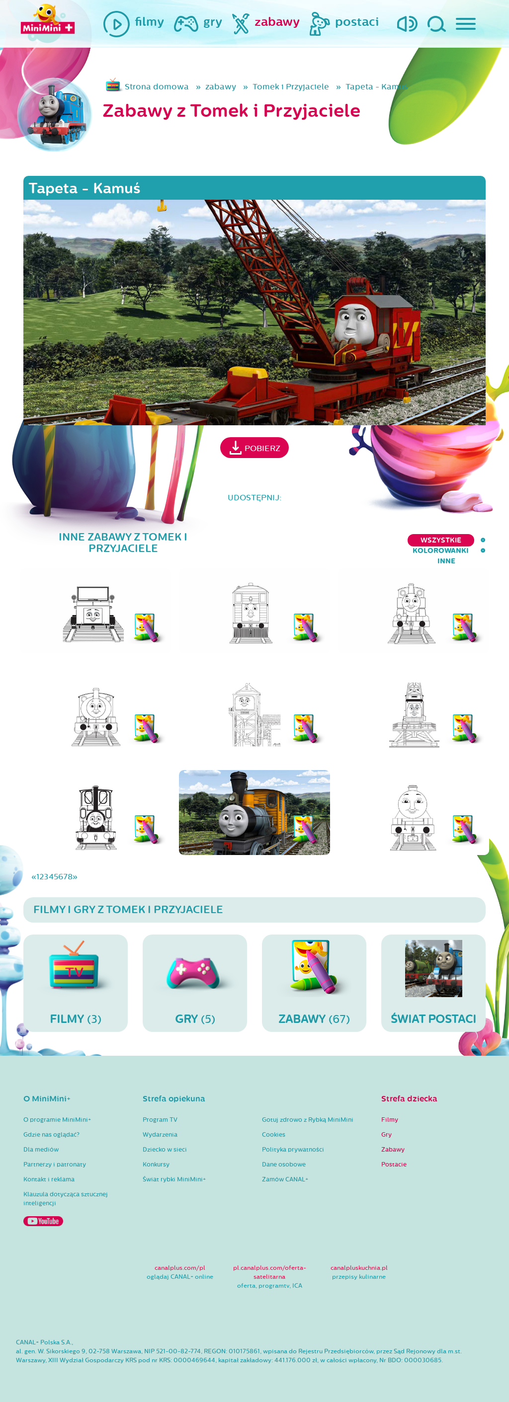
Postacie (394, 1165)
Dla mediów (41, 1150)
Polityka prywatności (293, 1150)
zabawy (220, 86)
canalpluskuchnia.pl (359, 1267)
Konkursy (156, 1165)
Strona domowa (157, 86)
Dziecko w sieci (165, 1150)
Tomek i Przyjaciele (291, 86)
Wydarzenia (160, 1135)
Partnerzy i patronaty (54, 1165)
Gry (386, 1135)
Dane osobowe (284, 1165)
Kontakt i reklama (49, 1179)
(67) (314, 982)
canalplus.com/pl (180, 1267)
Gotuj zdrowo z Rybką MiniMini (307, 1120)
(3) (75, 982)
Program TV (160, 1120)
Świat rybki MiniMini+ (174, 1179)
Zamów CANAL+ (285, 1179)
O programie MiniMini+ (57, 1120)
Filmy (389, 1120)
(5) (195, 982)
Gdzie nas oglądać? (51, 1135)
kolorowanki (423, 540)
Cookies (273, 1135)
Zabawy (393, 1150)
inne (477, 540)
